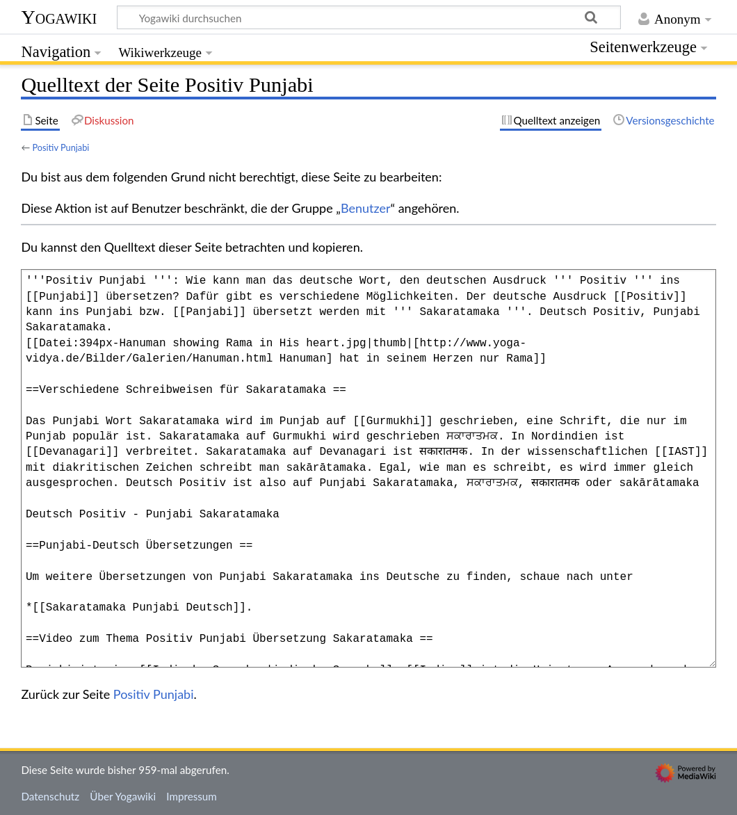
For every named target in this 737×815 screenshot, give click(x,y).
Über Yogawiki (123, 796)
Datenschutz (50, 796)
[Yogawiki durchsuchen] (369, 17)
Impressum (191, 796)
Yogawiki (59, 17)
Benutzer (366, 208)
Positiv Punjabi (60, 147)
